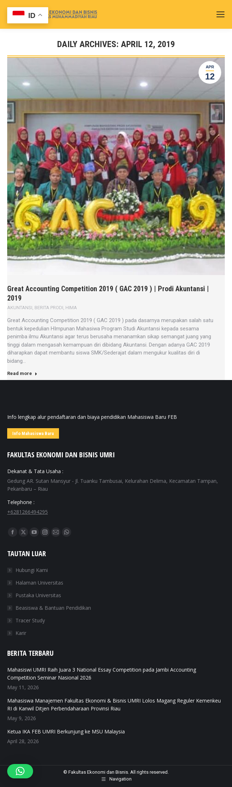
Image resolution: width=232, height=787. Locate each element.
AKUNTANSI (19, 307)
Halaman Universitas (39, 582)
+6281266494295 (27, 511)
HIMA (71, 307)
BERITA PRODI (49, 307)
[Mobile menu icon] (220, 14)
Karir (20, 633)
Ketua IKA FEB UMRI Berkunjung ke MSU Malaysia (66, 731)
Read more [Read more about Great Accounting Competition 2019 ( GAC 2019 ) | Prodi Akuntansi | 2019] (22, 373)
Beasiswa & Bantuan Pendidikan (53, 607)
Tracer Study (30, 620)
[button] (20, 771)
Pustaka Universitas (38, 595)
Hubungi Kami (31, 570)
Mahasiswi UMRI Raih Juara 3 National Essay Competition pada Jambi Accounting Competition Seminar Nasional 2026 (101, 673)
